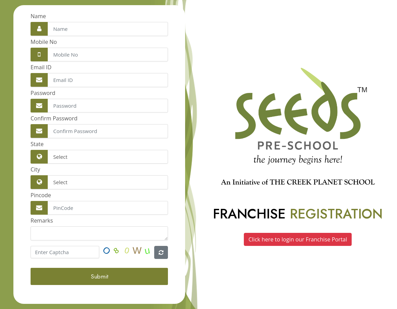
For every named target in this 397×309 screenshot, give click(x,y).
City (35, 169)
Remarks (42, 220)
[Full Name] (99, 29)
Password (43, 93)
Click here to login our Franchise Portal (297, 239)
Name (38, 16)
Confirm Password (54, 118)
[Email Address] (99, 55)
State (37, 144)
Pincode (41, 195)
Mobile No (44, 42)
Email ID (41, 67)
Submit (99, 276)
